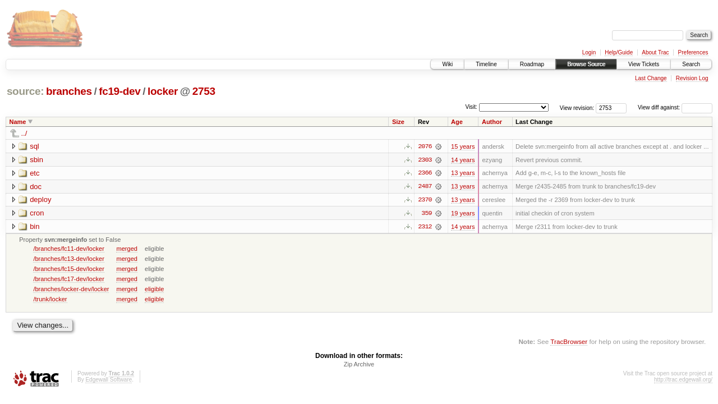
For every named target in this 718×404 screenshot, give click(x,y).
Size (398, 121)
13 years (463, 173)
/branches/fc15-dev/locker (68, 269)
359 (426, 213)
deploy (40, 200)
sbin (36, 159)
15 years (463, 146)
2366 (424, 173)
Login (589, 52)
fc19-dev (119, 91)
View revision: (577, 107)
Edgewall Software (108, 381)
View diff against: (675, 107)
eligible (154, 289)
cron (37, 213)
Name (18, 121)
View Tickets (643, 64)
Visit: (471, 107)
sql (34, 146)
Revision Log (692, 78)
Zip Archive (359, 365)
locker (163, 91)
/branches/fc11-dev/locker (68, 249)
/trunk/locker (50, 299)
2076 (424, 146)
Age (457, 121)
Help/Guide (619, 52)
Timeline (486, 64)
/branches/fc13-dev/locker (68, 259)
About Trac (655, 52)
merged (126, 249)
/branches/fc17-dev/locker (68, 279)
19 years (463, 213)
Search (691, 64)
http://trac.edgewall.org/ (683, 381)
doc (36, 186)
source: (25, 91)
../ (24, 133)
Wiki (447, 64)
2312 (424, 227)
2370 (424, 200)
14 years (463, 160)
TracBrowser (568, 342)
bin (34, 227)
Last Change (651, 78)
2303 (424, 159)
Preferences (693, 52)
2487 (424, 186)
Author (492, 121)
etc (34, 173)
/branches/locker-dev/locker (71, 289)
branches (69, 91)
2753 (203, 91)
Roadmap (532, 64)
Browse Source (586, 64)
